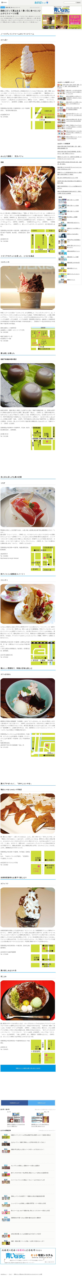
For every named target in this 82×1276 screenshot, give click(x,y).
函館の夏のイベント (72, 268)
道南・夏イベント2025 (73, 199)
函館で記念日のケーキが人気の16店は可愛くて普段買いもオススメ (74, 132)
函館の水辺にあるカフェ (73, 222)
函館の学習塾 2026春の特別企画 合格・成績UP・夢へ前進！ (69, 163)
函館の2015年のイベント (73, 251)
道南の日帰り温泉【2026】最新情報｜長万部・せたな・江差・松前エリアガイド (69, 152)
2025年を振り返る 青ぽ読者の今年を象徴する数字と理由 (69, 182)
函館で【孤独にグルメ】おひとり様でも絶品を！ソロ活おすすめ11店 (74, 127)
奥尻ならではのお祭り (72, 234)
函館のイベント (71, 279)
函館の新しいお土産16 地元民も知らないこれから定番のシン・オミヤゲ (74, 92)
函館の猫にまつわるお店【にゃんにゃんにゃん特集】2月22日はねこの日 (69, 168)
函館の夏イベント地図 (72, 257)
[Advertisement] (28, 142)
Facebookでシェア (14, 1102)
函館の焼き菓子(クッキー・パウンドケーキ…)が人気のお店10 (74, 115)
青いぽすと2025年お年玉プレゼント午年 (67, 177)
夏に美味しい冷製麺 (72, 217)
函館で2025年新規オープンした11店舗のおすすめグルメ (69, 187)
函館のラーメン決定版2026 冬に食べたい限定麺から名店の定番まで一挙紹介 (69, 173)
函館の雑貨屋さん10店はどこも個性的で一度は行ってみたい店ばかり (74, 98)
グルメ (2, 7)
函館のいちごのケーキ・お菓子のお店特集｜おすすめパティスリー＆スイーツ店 (69, 157)
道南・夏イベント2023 (73, 211)
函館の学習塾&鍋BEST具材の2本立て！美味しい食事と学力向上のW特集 (69, 192)
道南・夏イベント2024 (73, 205)
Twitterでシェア (41, 1102)
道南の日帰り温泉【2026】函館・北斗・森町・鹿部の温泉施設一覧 (69, 147)
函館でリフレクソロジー (73, 274)
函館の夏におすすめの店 (73, 262)
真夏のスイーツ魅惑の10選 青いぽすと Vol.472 (28, 1068)
